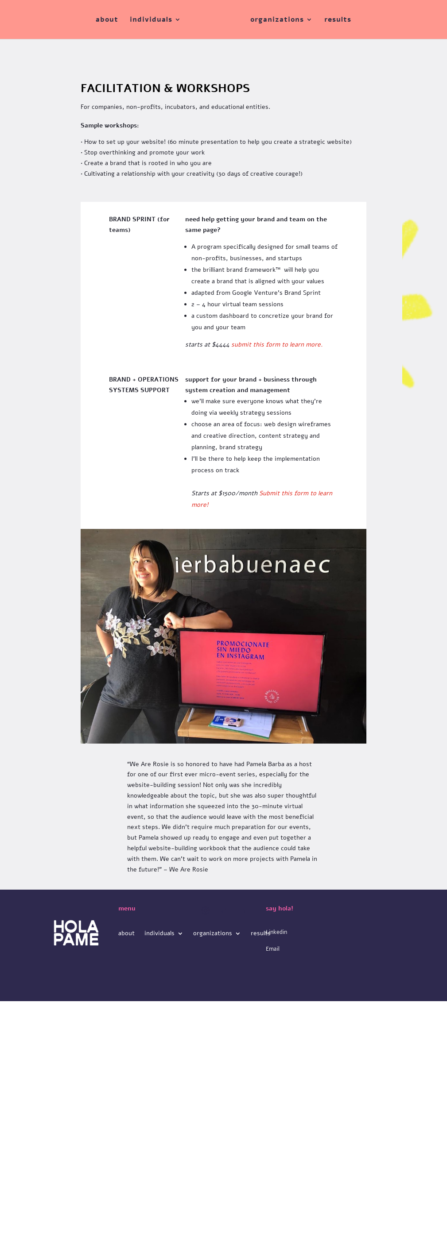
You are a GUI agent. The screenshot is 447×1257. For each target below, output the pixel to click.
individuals (151, 20)
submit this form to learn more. (277, 344)
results (337, 20)
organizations (277, 20)
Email (273, 949)
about (107, 20)
